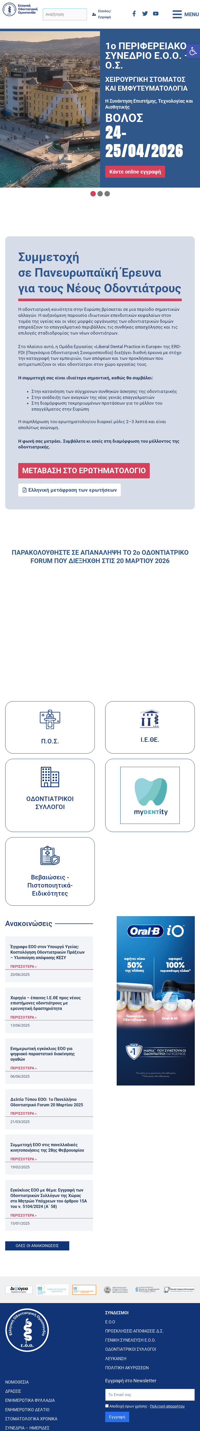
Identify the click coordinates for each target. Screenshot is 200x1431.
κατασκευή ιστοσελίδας (159, 1416)
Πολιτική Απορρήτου (100, 1418)
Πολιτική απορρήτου (167, 1386)
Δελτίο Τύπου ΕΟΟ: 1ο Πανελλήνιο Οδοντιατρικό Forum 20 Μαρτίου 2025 (46, 1102)
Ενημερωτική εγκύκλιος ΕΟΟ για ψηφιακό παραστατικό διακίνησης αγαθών (42, 1054)
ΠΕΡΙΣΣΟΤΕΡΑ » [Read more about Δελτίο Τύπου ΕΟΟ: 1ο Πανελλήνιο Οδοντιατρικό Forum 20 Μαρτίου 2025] (23, 1113)
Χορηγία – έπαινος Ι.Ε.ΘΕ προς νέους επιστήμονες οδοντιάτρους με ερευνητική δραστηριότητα (45, 1003)
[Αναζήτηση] (64, 14)
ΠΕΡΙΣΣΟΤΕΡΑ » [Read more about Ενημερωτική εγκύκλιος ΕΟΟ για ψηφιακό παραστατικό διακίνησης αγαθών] (23, 1068)
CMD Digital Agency (179, 1418)
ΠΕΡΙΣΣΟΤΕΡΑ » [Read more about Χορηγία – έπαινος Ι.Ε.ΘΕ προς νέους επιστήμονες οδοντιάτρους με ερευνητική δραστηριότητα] (23, 1017)
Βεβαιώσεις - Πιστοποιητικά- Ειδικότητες (50, 885)
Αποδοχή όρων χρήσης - (147, 1386)
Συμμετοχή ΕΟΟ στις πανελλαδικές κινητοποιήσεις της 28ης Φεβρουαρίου (47, 1147)
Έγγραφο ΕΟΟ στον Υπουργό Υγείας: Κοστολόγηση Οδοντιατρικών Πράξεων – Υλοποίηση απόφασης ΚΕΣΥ (47, 952)
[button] (193, 51)
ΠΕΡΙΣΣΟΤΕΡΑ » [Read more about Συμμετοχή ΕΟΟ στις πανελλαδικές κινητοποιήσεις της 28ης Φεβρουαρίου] (23, 1159)
